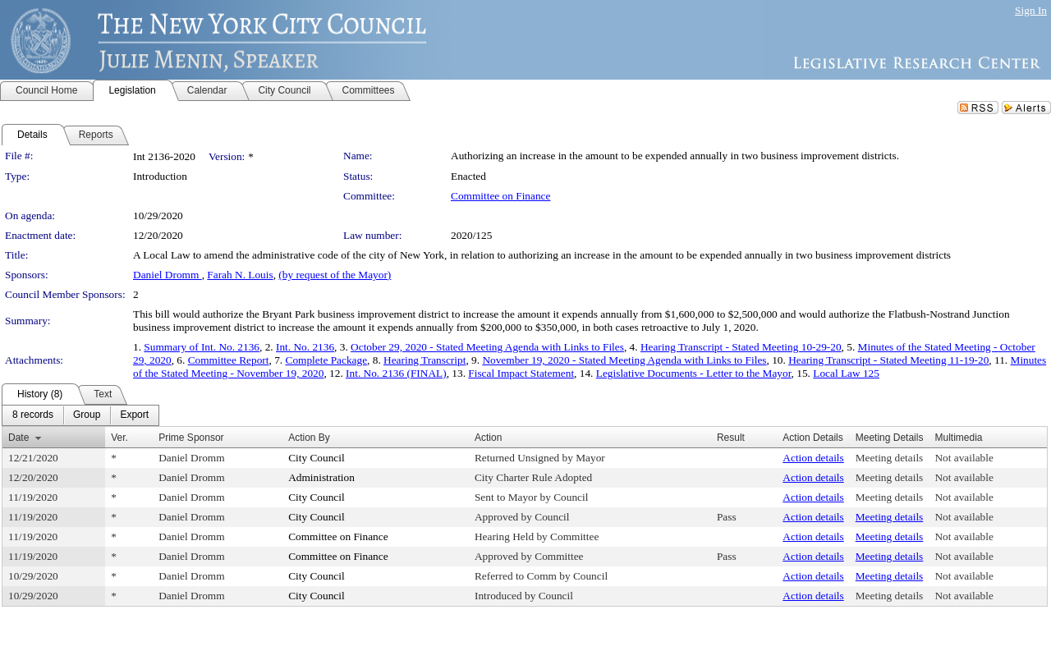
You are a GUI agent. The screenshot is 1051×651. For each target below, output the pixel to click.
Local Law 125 (846, 373)
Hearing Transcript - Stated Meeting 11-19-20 (888, 360)
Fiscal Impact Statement (521, 373)
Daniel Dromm (167, 274)
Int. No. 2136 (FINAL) (396, 373)
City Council (316, 458)
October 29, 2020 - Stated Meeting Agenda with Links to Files (487, 347)
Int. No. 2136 (305, 347)
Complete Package (327, 360)
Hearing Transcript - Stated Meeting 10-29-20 (741, 347)
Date (18, 437)
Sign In (1031, 10)
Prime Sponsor (190, 437)
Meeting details (890, 458)
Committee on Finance (500, 196)
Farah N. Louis (240, 274)
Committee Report (228, 360)
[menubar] (80, 415)
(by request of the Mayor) (334, 274)
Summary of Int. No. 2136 (201, 347)
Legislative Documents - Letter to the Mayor (694, 373)
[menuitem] (32, 415)
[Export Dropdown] (134, 415)
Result (731, 437)
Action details (813, 458)
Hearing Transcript (424, 360)
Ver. (119, 437)
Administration (321, 477)
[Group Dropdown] (86, 415)
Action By (309, 437)
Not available (963, 458)
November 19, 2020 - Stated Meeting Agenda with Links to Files (624, 360)
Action (488, 437)
